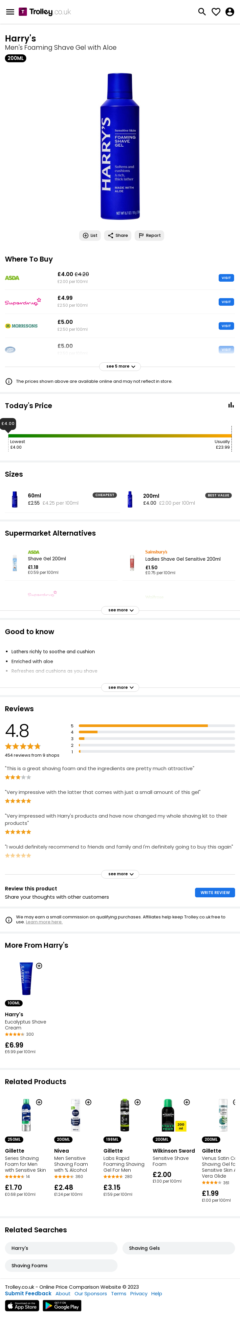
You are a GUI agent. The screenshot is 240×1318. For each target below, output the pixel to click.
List (90, 235)
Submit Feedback (28, 1293)
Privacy (138, 1293)
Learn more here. (44, 922)
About (63, 1293)
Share (117, 235)
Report (149, 235)
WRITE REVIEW (215, 892)
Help (156, 1293)
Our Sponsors (91, 1293)
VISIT (226, 277)
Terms (118, 1293)
